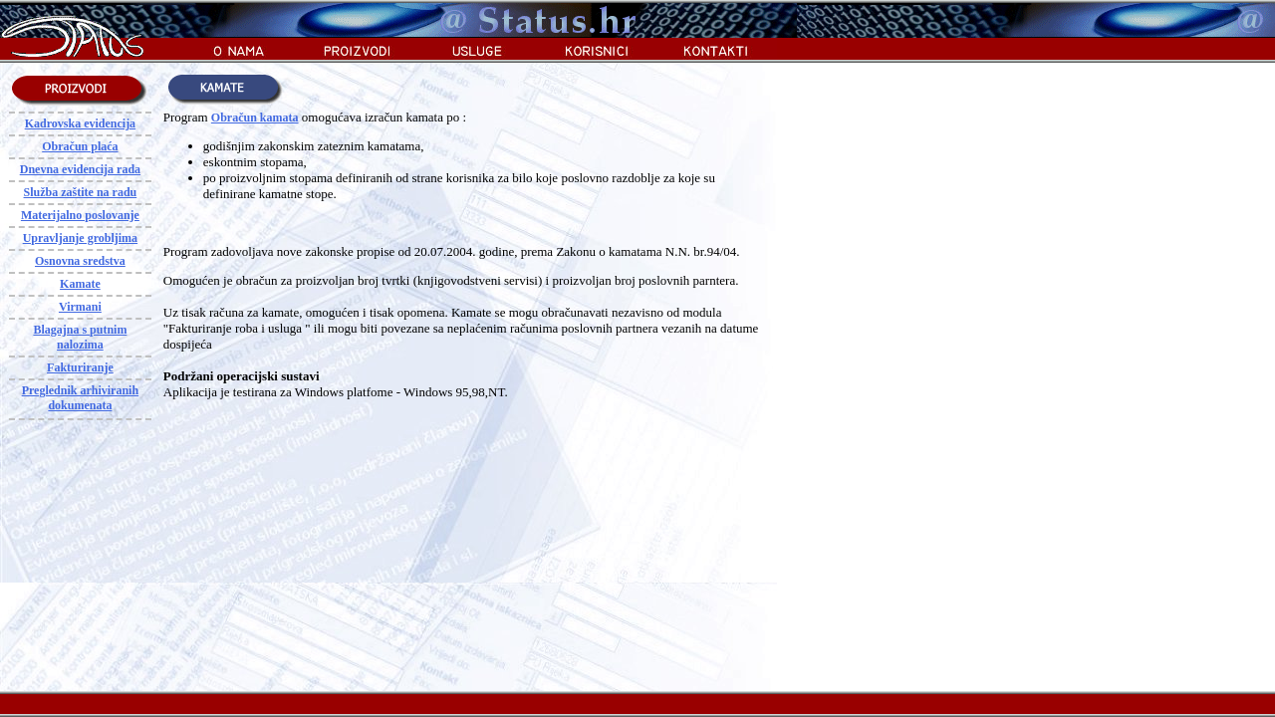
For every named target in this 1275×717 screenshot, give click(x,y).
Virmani (80, 307)
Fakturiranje (80, 367)
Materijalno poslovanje (80, 215)
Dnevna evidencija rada (80, 169)
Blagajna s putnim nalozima (80, 337)
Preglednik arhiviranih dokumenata (80, 397)
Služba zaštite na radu (80, 192)
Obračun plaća (80, 146)
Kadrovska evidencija (80, 123)
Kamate (80, 284)
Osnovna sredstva (80, 261)
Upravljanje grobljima (80, 238)
